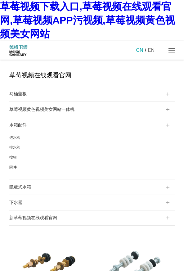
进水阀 (14, 137)
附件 (13, 167)
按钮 (13, 157)
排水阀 (14, 147)
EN (151, 50)
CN (139, 50)
